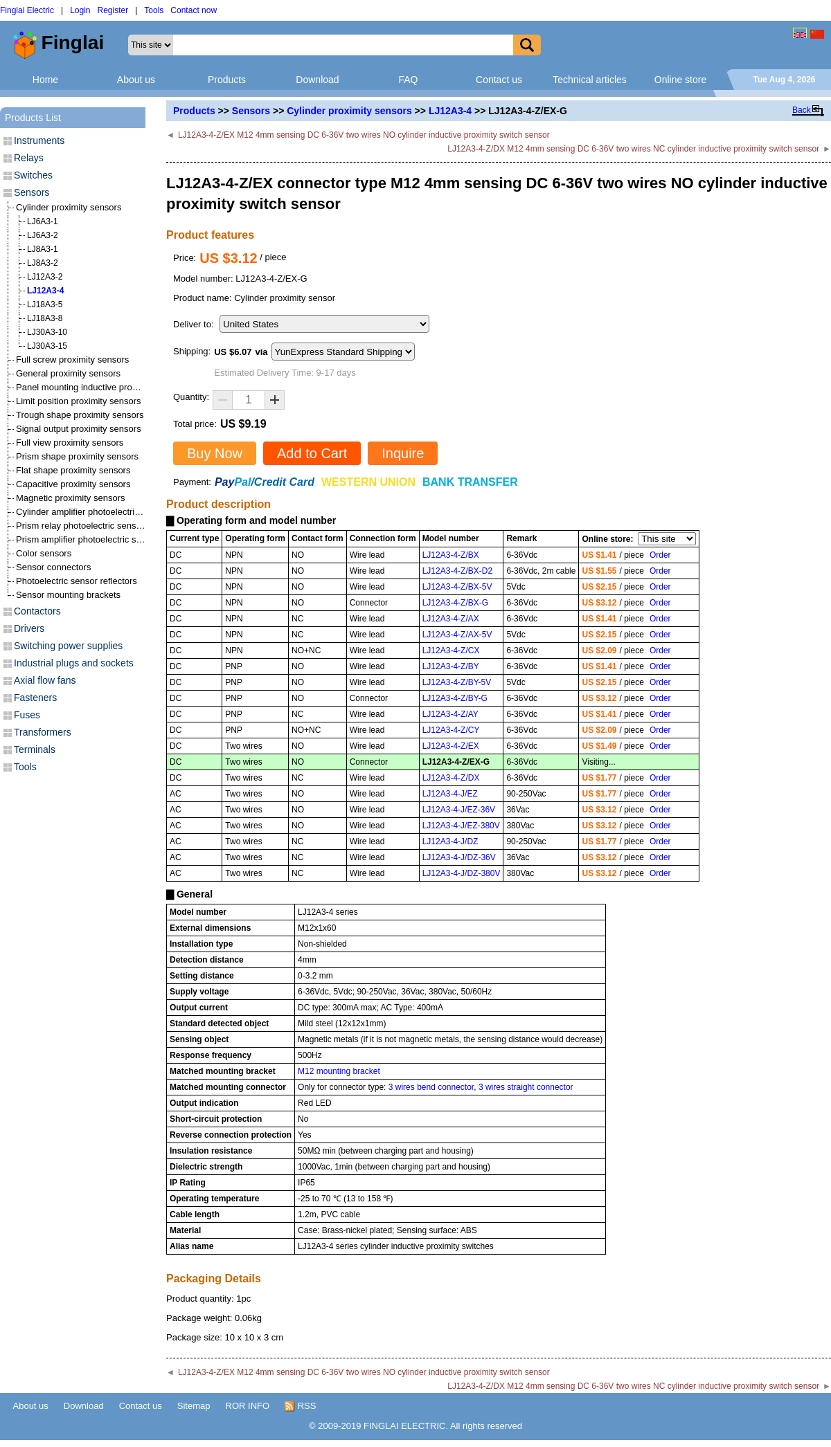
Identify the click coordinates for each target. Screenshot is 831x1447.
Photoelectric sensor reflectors (76, 581)
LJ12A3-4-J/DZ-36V (459, 857)
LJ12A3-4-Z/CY (451, 730)
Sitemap (194, 1406)
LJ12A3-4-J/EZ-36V (458, 809)
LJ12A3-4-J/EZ (450, 794)
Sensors (251, 110)
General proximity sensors (68, 373)
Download (317, 79)
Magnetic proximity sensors (70, 498)
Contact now (193, 10)
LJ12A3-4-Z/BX (450, 555)
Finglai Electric (27, 10)
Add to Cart (312, 453)
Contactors (37, 611)
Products (227, 79)
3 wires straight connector (526, 1087)
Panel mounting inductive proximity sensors (102, 387)
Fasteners (35, 697)
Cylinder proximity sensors (349, 110)
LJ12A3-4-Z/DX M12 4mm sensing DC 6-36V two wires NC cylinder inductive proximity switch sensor (633, 149)
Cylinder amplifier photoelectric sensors (94, 512)
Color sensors (43, 553)
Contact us (499, 79)
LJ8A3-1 (42, 249)
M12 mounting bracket (339, 1071)
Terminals (34, 749)
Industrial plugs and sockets (74, 662)
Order (660, 555)
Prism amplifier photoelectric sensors (89, 539)
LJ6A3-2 (42, 235)
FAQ (408, 79)
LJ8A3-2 (42, 263)
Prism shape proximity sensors (77, 456)
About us (136, 79)
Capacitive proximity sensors (73, 484)
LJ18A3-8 (44, 318)
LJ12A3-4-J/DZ (450, 841)
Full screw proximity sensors (72, 359)
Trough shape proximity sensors (80, 415)
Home (45, 79)
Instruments (39, 140)
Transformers (42, 732)
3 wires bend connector (431, 1087)
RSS (300, 1406)
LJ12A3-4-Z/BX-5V (457, 587)
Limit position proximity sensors (78, 401)
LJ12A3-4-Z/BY (450, 666)
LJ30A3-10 (47, 332)
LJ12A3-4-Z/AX (450, 619)
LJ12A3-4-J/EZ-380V (461, 825)
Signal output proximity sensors (78, 429)
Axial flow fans (44, 680)
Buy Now (214, 453)
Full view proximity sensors (69, 442)
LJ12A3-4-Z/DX (451, 778)
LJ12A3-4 (450, 110)
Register (113, 10)
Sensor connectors (53, 567)
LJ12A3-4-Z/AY (450, 714)
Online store (680, 79)
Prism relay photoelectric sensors (82, 525)
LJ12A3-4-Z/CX (451, 650)
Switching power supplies (68, 645)
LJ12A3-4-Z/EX (450, 746)
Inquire (403, 453)
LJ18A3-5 (44, 304)
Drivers (29, 628)
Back (801, 110)
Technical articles (590, 79)
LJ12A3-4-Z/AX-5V (457, 634)
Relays (29, 157)
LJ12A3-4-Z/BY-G (455, 698)
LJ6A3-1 (42, 221)
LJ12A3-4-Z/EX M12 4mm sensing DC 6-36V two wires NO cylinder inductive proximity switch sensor (364, 135)
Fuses (27, 714)
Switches (33, 175)
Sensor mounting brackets (68, 595)
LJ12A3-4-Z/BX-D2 (457, 571)
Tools (153, 10)
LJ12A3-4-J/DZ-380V (461, 873)
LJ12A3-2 (44, 277)
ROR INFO (248, 1406)
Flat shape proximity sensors (73, 470)
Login (80, 10)
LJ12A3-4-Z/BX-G (455, 603)
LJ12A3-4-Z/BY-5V (457, 682)
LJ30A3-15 (47, 346)
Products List (33, 117)
